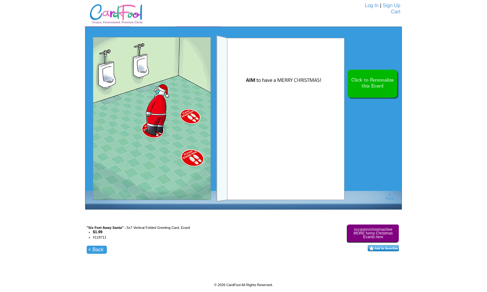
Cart (395, 11)
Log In (372, 5)
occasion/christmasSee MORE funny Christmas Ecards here (373, 233)
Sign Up (391, 5)
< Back (95, 249)
